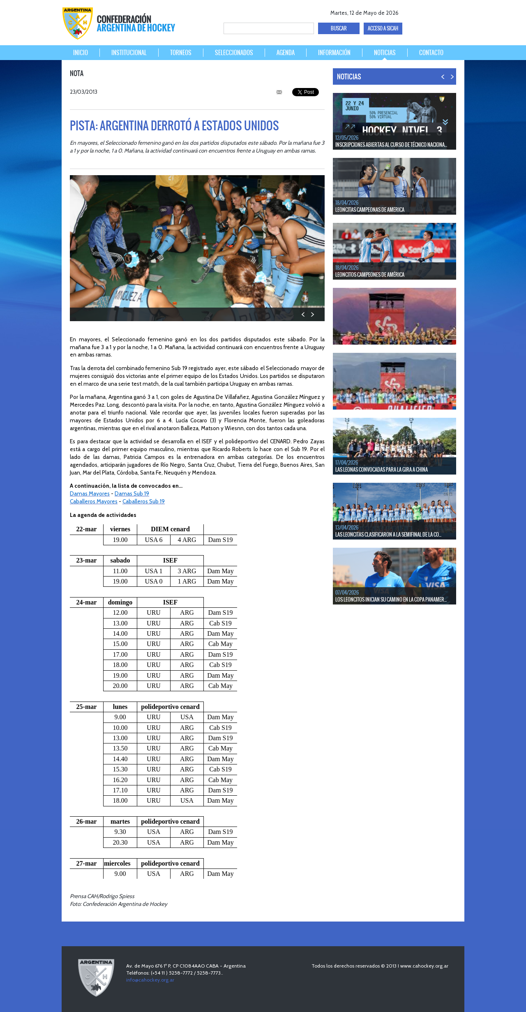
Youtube (440, 11)
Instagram (455, 11)
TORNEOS (180, 53)
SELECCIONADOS (234, 53)
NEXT (312, 314)
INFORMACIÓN (334, 53)
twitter (426, 11)
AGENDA (286, 53)
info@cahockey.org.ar (150, 980)
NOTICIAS (385, 53)
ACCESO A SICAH (383, 28)
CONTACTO (431, 53)
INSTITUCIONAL (129, 53)
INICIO (80, 53)
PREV (303, 314)
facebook (411, 11)
